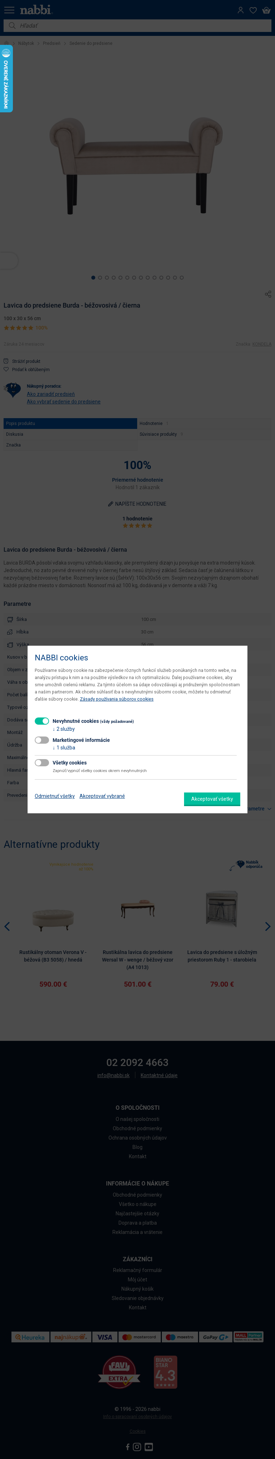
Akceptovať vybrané (102, 796)
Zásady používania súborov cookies (117, 699)
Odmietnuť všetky (55, 796)
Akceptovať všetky (212, 799)
